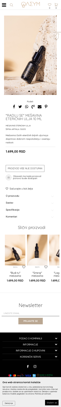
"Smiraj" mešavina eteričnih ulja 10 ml (37, 277)
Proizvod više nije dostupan (25, 168)
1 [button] (29, 91)
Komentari (30, 217)
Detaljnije (9, 403)
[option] (15, 260)
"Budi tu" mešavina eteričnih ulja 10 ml (15, 277)
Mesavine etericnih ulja (18, 125)
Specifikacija (30, 210)
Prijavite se (30, 321)
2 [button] (32, 91)
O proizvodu (30, 196)
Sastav (30, 203)
